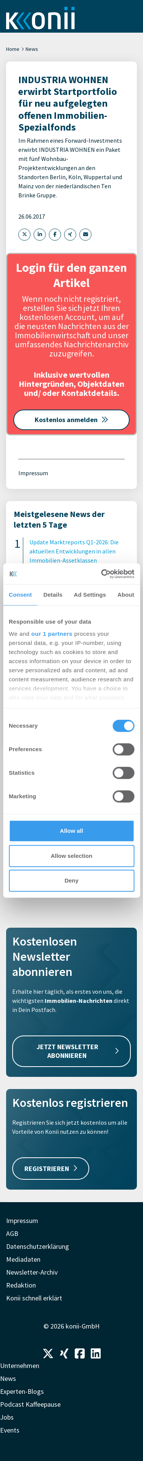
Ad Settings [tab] (90, 594)
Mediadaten (23, 1259)
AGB (12, 1233)
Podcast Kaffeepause (30, 1404)
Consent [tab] (20, 594)
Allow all (71, 830)
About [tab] (125, 594)
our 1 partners (51, 633)
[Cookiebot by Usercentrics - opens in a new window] (101, 574)
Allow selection (71, 856)
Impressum (33, 473)
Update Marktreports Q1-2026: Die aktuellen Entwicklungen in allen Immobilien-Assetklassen (74, 551)
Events (9, 1430)
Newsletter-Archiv (32, 1272)
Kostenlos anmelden (71, 419)
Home (12, 49)
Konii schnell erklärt (34, 1298)
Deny (71, 880)
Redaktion (21, 1285)
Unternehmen (19, 1365)
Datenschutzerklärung (37, 1246)
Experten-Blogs (22, 1391)
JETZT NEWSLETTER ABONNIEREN (78, 1051)
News (32, 49)
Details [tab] (53, 594)
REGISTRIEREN (50, 1168)
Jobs (7, 1417)
